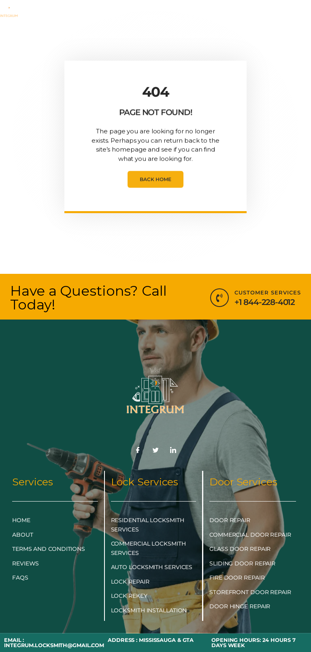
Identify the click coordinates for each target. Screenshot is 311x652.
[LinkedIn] (173, 451)
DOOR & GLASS (71, 36)
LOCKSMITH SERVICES (181, 17)
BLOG (120, 36)
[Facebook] (138, 451)
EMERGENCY (104, 17)
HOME (59, 17)
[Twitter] (155, 451)
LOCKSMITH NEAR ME (181, 36)
